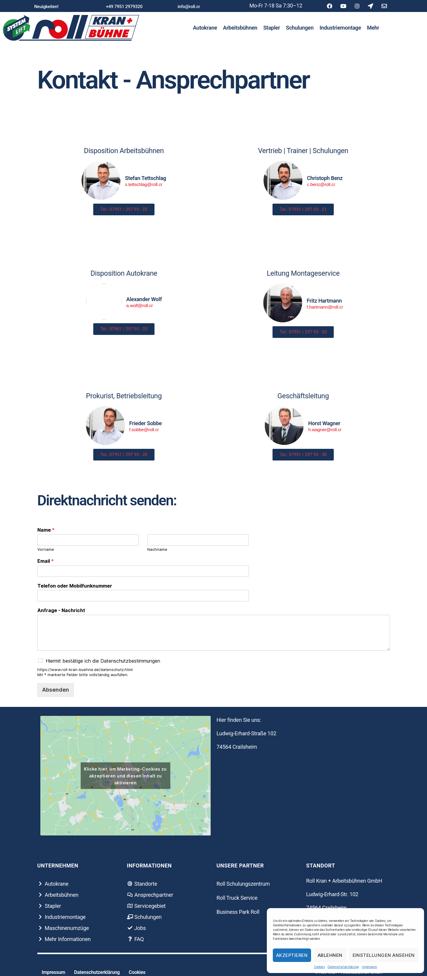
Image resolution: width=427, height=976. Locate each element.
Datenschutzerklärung (343, 967)
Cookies (319, 967)
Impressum (369, 967)
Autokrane (205, 28)
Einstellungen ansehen (384, 955)
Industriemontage (340, 28)
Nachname (157, 549)
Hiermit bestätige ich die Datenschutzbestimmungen (103, 661)
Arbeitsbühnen (240, 28)
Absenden (55, 690)
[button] (46, 6)
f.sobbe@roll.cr (16, 429)
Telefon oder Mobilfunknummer (74, 586)
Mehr (373, 28)
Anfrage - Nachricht (61, 610)
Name (46, 530)
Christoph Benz (339, 178)
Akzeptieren (292, 955)
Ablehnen (330, 955)
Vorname (45, 549)
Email (45, 561)
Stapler (271, 28)
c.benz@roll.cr (335, 184)
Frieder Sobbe (18, 423)
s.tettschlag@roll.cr (129, 184)
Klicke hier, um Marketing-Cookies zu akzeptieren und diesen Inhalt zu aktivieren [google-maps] (125, 775)
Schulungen (300, 28)
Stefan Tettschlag (131, 178)
